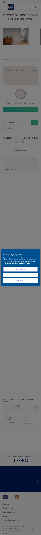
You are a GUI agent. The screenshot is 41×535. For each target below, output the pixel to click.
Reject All (20, 280)
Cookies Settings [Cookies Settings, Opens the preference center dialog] (20, 269)
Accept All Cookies (20, 275)
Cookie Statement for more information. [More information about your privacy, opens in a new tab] (17, 263)
